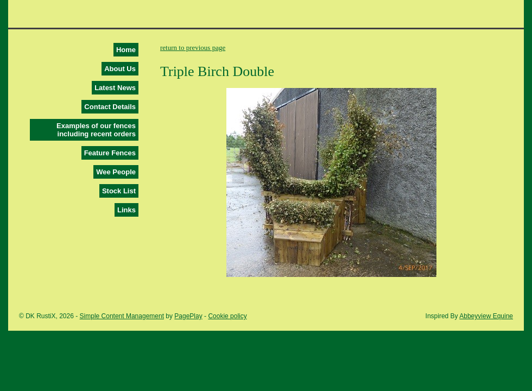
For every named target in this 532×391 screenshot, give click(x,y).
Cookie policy (227, 316)
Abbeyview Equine (486, 316)
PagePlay (188, 316)
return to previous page (192, 47)
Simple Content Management (122, 316)
